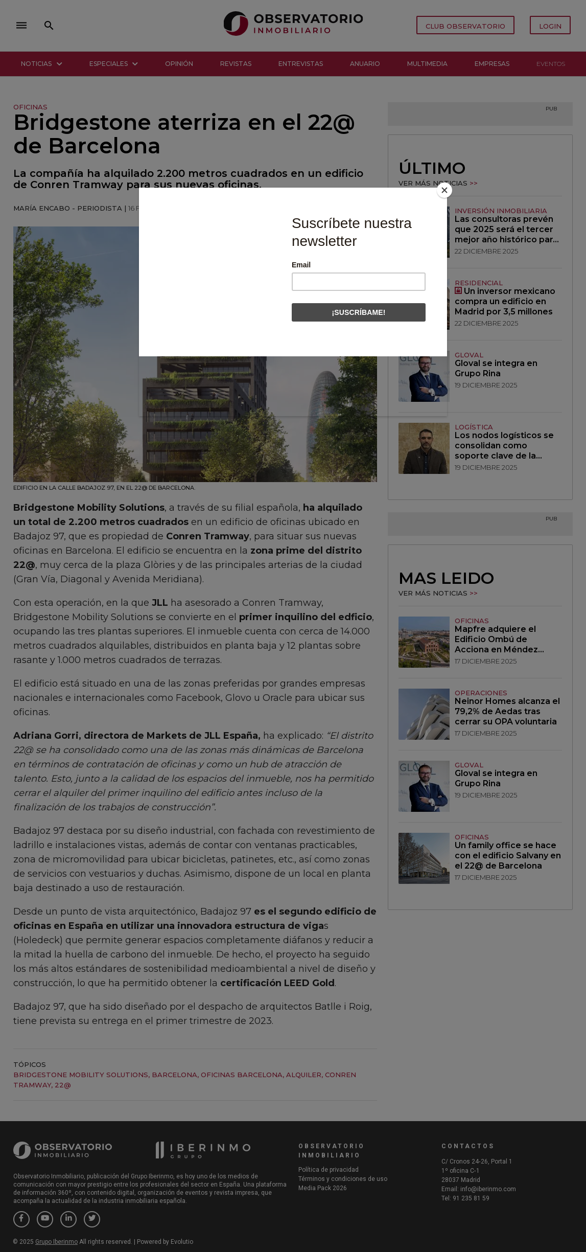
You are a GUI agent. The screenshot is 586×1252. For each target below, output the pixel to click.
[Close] (444, 190)
